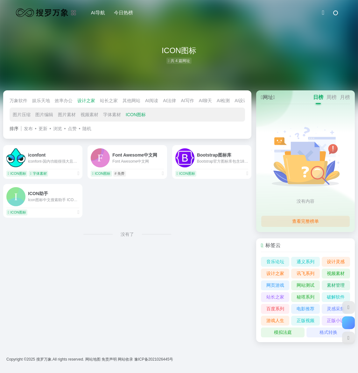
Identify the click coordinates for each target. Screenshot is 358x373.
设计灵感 (336, 261)
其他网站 (131, 100)
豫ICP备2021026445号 (153, 359)
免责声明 (110, 359)
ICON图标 (136, 114)
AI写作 (187, 100)
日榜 (318, 97)
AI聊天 (205, 100)
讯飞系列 (305, 273)
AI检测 (223, 100)
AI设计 (241, 100)
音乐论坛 (275, 261)
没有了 (127, 234)
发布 (28, 128)
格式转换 (328, 332)
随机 (86, 128)
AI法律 (169, 100)
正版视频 (305, 320)
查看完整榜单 (305, 221)
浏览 (57, 128)
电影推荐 (305, 308)
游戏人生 (275, 320)
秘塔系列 (305, 296)
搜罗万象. (44, 359)
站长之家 (109, 100)
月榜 (345, 97)
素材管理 (336, 285)
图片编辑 (44, 114)
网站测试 (305, 285)
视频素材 (89, 114)
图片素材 (67, 114)
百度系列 (275, 308)
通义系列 (305, 261)
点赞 (72, 128)
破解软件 (336, 296)
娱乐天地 (41, 100)
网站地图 (93, 359)
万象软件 (18, 100)
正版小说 (336, 320)
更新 (43, 128)
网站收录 (126, 359)
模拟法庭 (283, 332)
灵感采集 (336, 308)
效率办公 (64, 100)
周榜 (331, 97)
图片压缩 (22, 114)
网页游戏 (275, 285)
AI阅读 (151, 100)
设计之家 (86, 100)
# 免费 (119, 173)
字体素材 (112, 114)
